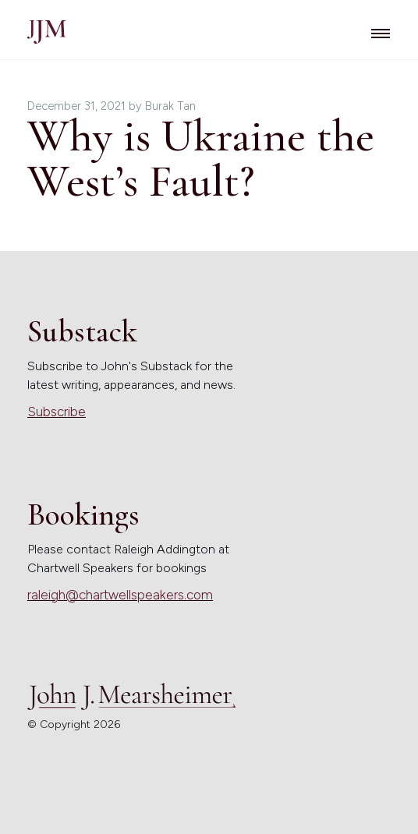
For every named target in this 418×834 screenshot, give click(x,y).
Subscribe (56, 411)
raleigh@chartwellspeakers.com (120, 595)
